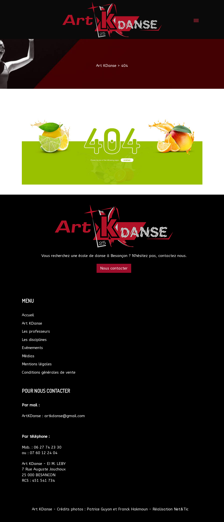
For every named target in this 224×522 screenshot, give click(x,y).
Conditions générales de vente (49, 372)
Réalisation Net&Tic (170, 509)
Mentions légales (37, 364)
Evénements (32, 347)
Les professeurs (36, 331)
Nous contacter (114, 268)
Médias (28, 356)
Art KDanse (32, 323)
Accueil (28, 315)
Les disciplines (34, 339)
